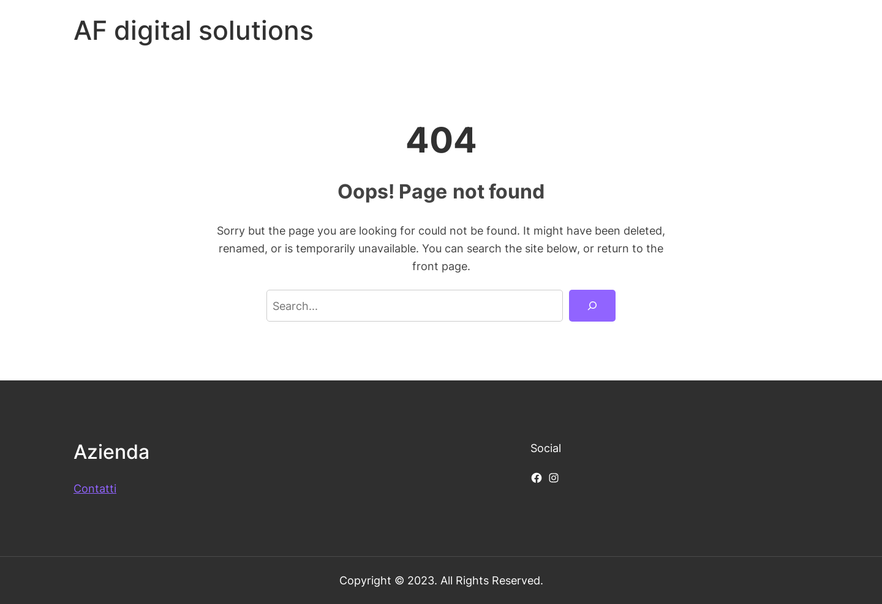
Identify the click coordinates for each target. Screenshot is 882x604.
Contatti (95, 488)
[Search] (592, 306)
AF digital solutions (194, 30)
